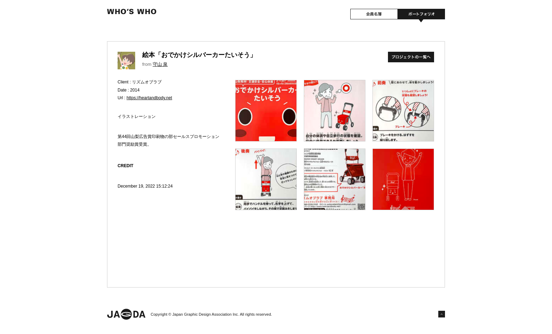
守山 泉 (160, 64)
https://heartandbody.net (149, 97)
